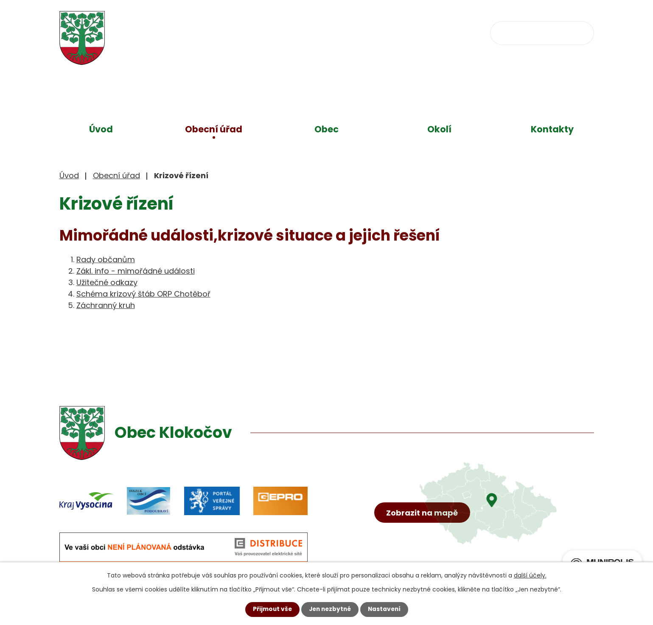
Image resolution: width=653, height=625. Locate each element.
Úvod (101, 129)
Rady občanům (105, 259)
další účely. (530, 575)
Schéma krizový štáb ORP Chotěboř (143, 294)
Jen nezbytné (330, 609)
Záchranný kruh (105, 305)
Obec (326, 129)
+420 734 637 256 (308, 32)
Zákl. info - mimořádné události (135, 271)
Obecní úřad (213, 129)
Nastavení (386, 609)
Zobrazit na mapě (423, 519)
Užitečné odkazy (106, 282)
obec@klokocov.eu (408, 32)
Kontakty (552, 129)
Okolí (439, 129)
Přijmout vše (270, 609)
